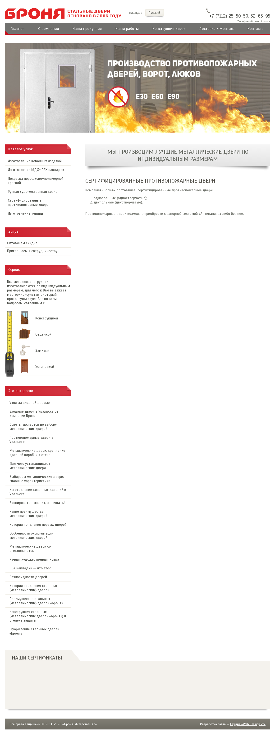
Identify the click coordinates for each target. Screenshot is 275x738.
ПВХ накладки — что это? (30, 568)
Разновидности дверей (28, 577)
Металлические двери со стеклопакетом (30, 548)
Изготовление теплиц (25, 213)
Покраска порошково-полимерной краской (36, 180)
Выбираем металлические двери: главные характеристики (36, 479)
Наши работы (127, 28)
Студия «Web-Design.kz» (248, 724)
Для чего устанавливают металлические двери (29, 465)
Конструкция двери (169, 28)
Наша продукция (87, 28)
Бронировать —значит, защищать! (37, 503)
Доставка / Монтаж (216, 28)
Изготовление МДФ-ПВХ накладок (36, 170)
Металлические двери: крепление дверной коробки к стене (37, 452)
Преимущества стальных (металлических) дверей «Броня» (36, 601)
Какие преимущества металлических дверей (28, 513)
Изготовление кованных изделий (35, 161)
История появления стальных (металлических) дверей (33, 588)
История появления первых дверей (38, 524)
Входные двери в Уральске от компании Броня (33, 413)
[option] (137, 88)
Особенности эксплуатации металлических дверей (31, 535)
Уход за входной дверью (29, 403)
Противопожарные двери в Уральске (31, 439)
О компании (48, 28)
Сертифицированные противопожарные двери (28, 202)
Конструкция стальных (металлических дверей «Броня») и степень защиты (37, 616)
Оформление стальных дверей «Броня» (34, 631)
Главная (17, 28)
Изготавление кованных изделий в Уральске (37, 492)
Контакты (256, 28)
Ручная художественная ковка (32, 191)
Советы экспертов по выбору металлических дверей (33, 426)
